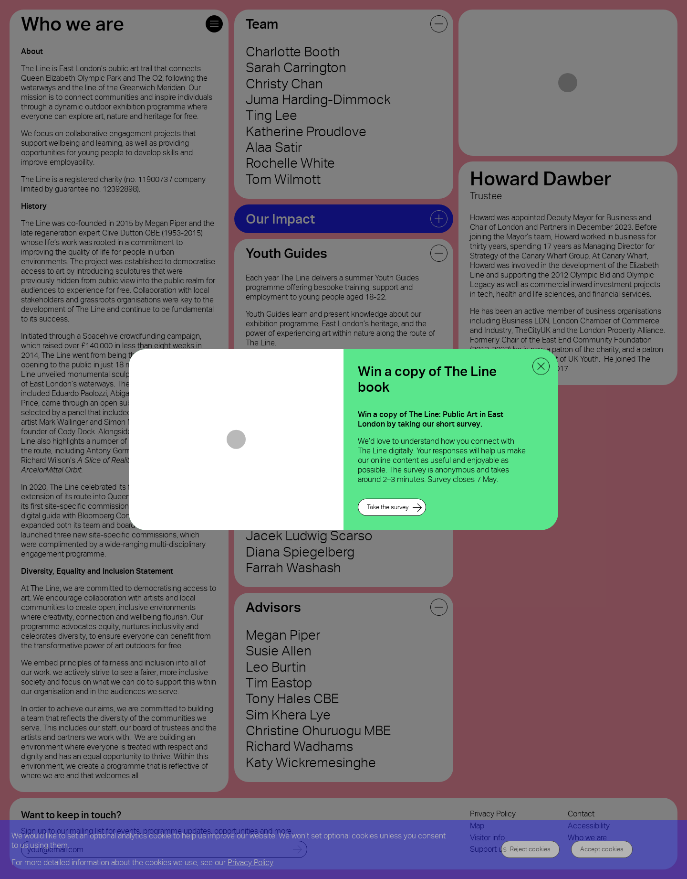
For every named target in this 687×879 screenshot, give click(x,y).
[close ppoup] (541, 366)
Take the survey (387, 506)
